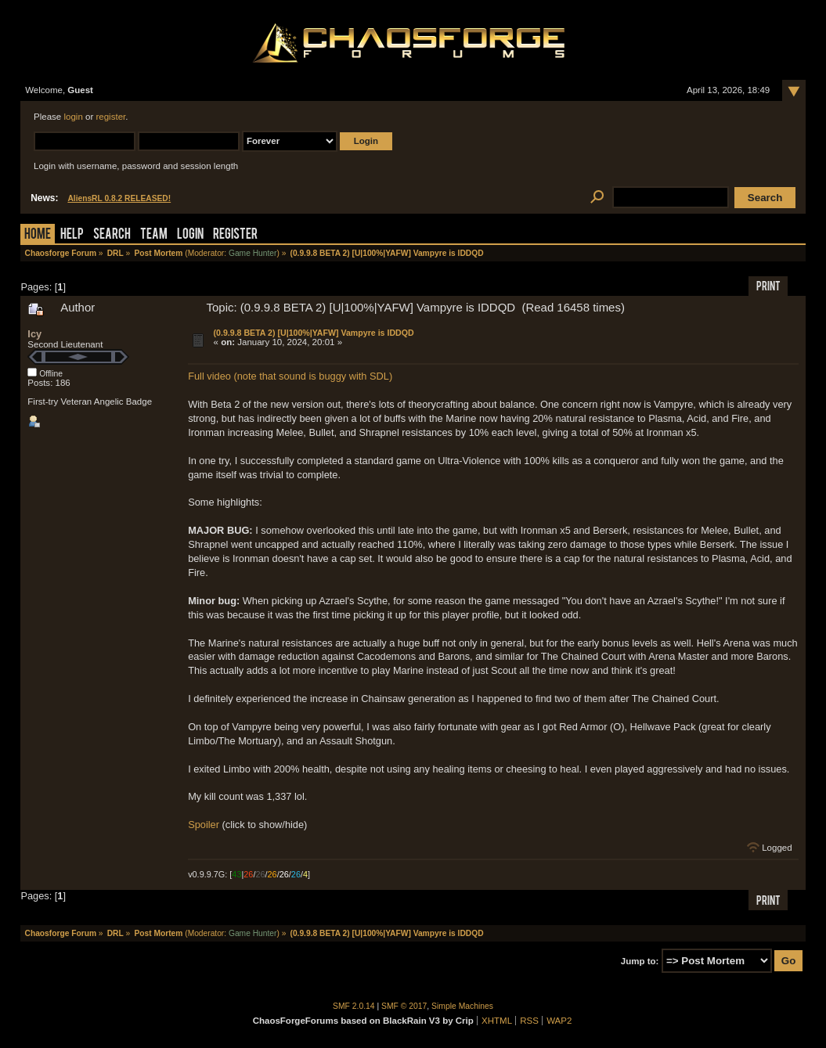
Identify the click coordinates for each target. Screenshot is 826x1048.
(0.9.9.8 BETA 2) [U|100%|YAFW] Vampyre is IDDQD (314, 332)
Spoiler (203, 824)
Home (37, 235)
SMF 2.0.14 (354, 1006)
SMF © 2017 (404, 1006)
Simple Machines (462, 1006)
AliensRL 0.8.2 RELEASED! (119, 198)
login (72, 116)
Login (190, 235)
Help (72, 235)
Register (235, 235)
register (110, 116)
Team (154, 235)
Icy (34, 334)
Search (112, 235)
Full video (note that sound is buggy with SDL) (290, 376)
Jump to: (640, 961)
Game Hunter (252, 253)
